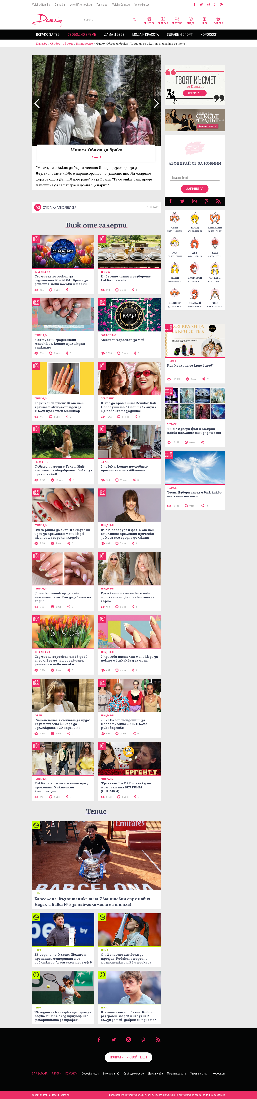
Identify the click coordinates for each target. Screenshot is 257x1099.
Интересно (84, 43)
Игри (205, 20)
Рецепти (149, 20)
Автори (56, 1073)
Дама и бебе (114, 34)
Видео (191, 20)
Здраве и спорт (180, 34)
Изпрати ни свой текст (128, 1057)
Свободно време (82, 34)
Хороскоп (209, 34)
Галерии (163, 20)
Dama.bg (60, 4)
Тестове (176, 20)
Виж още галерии (96, 224)
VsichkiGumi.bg (121, 4)
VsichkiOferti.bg (41, 4)
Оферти (218, 20)
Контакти (71, 1073)
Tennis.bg (102, 4)
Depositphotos (90, 1073)
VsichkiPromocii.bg (81, 4)
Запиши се (195, 189)
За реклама (40, 1073)
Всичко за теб (48, 34)
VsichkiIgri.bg (142, 4)
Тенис (96, 811)
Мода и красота (145, 34)
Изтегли (195, 93)
